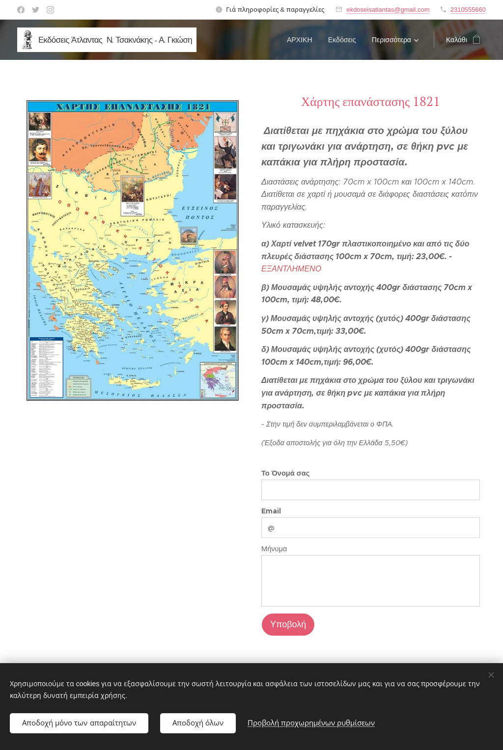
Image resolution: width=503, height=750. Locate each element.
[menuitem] (302, 39)
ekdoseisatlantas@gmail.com (387, 9)
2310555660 (468, 9)
